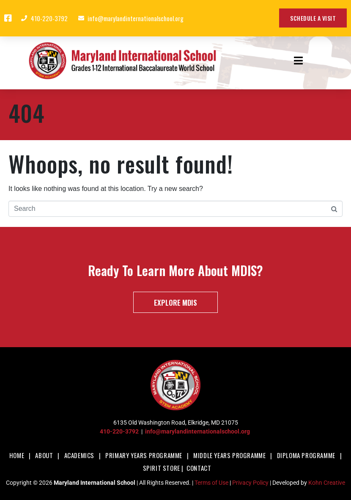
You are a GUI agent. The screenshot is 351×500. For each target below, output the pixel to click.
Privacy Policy (250, 482)
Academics (79, 455)
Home (16, 455)
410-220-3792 (119, 431)
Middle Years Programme (229, 455)
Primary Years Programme (143, 455)
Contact (198, 467)
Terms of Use (211, 482)
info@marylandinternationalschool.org (197, 431)
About (44, 455)
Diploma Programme (306, 455)
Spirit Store (161, 467)
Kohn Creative (326, 482)
